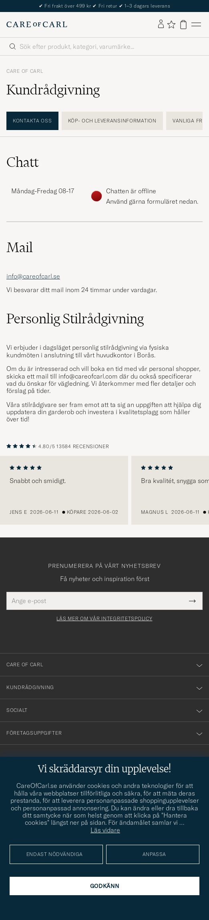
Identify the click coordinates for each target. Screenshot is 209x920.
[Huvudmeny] (196, 24)
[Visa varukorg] (183, 24)
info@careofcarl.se (33, 276)
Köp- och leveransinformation (112, 121)
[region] (104, 490)
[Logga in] (161, 24)
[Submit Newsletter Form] (192, 600)
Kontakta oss (32, 121)
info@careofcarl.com (88, 376)
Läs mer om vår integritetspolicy (104, 618)
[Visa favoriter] (171, 24)
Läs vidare (105, 830)
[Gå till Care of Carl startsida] (36, 24)
